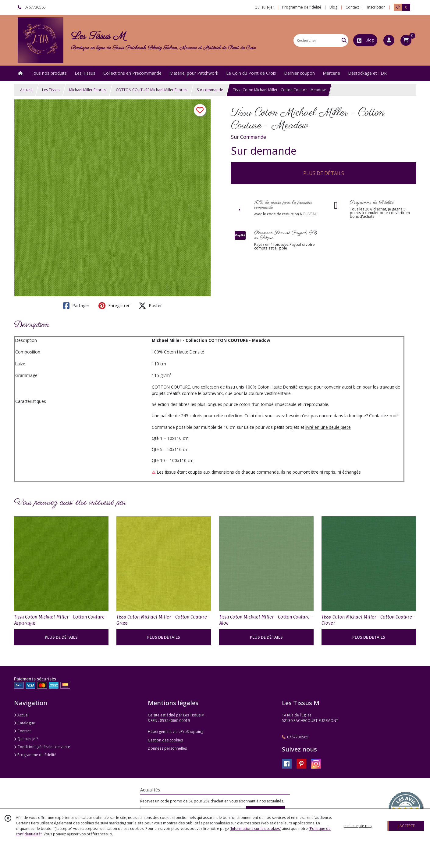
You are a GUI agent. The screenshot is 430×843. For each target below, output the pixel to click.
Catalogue (24, 723)
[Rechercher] (344, 40)
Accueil (26, 89)
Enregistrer (114, 305)
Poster (150, 305)
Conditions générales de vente (42, 746)
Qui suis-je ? (26, 738)
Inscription (376, 7)
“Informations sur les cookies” (255, 828)
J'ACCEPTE (406, 825)
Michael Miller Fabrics (87, 89)
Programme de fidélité (35, 754)
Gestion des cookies (165, 740)
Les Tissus (50, 89)
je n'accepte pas (357, 825)
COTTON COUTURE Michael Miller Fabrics (151, 89)
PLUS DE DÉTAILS (323, 173)
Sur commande (210, 89)
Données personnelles (167, 748)
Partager (76, 305)
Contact (352, 7)
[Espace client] (389, 40)
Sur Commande (248, 137)
